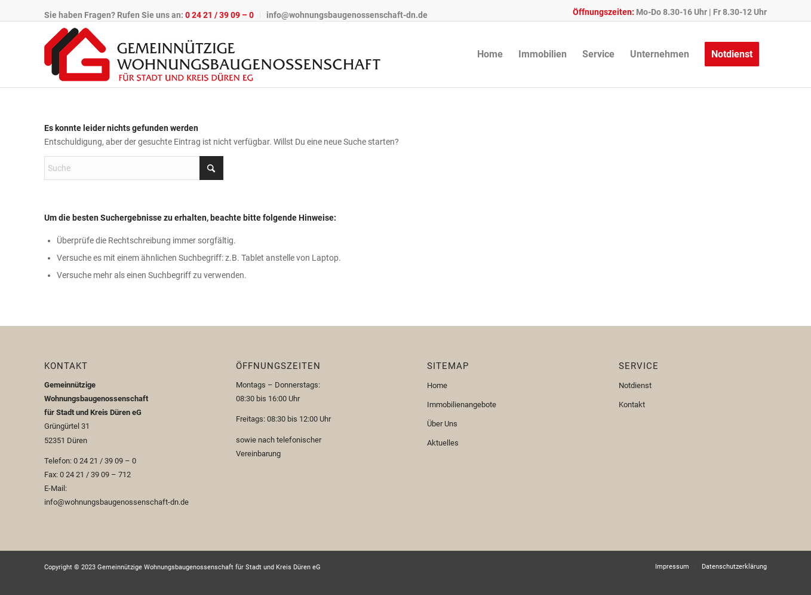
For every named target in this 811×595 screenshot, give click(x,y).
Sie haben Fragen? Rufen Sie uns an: (149, 15)
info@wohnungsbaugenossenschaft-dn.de (347, 15)
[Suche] (133, 168)
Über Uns (442, 423)
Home (437, 385)
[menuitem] (152, 15)
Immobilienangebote (461, 404)
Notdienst (635, 385)
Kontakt (632, 404)
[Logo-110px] (212, 54)
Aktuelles (443, 442)
